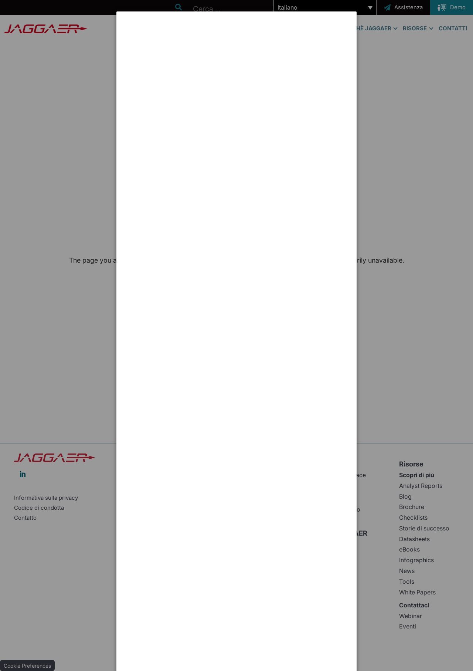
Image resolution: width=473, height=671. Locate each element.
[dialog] (236, 39)
